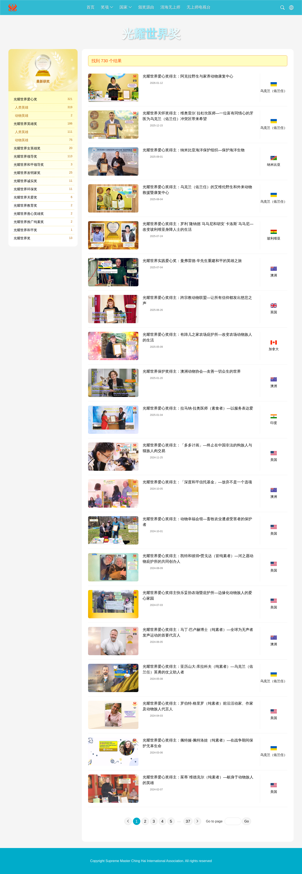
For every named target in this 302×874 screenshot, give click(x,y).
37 (188, 821)
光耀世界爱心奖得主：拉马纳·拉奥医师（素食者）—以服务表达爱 (198, 408)
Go (246, 821)
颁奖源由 (146, 7)
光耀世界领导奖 (43, 156)
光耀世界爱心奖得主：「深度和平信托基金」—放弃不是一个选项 (197, 482)
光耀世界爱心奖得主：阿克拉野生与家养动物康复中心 (188, 76)
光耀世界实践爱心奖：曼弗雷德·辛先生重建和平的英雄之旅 (192, 261)
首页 (91, 7)
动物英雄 (43, 115)
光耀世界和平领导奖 (43, 164)
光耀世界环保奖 (43, 189)
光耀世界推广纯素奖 (43, 221)
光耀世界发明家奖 (43, 172)
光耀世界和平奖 (43, 230)
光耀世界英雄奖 (43, 123)
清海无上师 (170, 7)
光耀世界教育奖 (43, 205)
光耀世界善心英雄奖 (43, 213)
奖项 (107, 7)
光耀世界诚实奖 (43, 181)
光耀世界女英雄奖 (43, 148)
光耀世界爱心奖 (43, 99)
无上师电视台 (199, 7)
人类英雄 (43, 107)
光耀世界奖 (43, 238)
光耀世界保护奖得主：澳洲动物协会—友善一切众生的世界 (192, 371)
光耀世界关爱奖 (43, 197)
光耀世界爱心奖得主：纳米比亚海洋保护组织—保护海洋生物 (194, 150)
